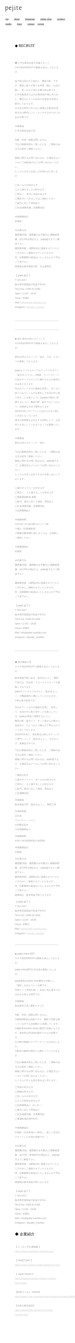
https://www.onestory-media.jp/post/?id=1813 (37, 1265)
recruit (41, 23)
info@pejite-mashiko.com (33, 302)
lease (19, 23)
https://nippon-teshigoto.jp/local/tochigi (34, 1251)
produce (61, 19)
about (17, 19)
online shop (46, 19)
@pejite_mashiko (35, 307)
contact (31, 23)
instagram (30, 19)
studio (8, 23)
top (7, 19)
